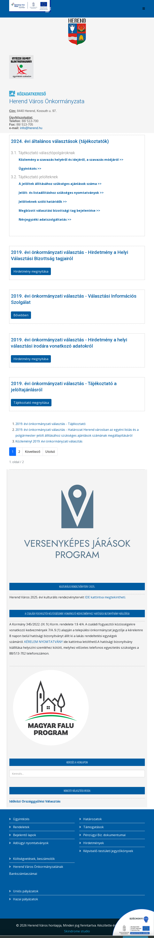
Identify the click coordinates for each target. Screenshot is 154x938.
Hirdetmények (93, 843)
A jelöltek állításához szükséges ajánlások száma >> (60, 184)
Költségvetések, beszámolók (33, 859)
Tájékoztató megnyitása (31, 402)
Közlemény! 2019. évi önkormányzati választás (48, 441)
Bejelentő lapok (24, 835)
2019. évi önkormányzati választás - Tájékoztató (50, 424)
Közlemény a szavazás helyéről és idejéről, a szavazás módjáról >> (71, 159)
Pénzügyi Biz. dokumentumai (104, 835)
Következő (32, 451)
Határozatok (92, 819)
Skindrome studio (77, 931)
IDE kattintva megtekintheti (104, 597)
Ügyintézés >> (30, 168)
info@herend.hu (31, 128)
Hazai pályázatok (25, 899)
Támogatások (93, 827)
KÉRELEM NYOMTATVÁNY (43, 642)
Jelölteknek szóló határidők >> (43, 201)
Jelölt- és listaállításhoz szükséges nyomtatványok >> (61, 193)
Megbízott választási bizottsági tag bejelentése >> (59, 210)
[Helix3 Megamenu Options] (143, 8)
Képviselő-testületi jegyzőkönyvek (107, 851)
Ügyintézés (20, 819)
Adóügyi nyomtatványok (30, 843)
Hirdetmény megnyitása (30, 271)
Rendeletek (20, 827)
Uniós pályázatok (25, 891)
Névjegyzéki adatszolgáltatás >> (45, 219)
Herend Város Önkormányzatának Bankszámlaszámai (36, 870)
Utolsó (50, 451)
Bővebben (20, 315)
